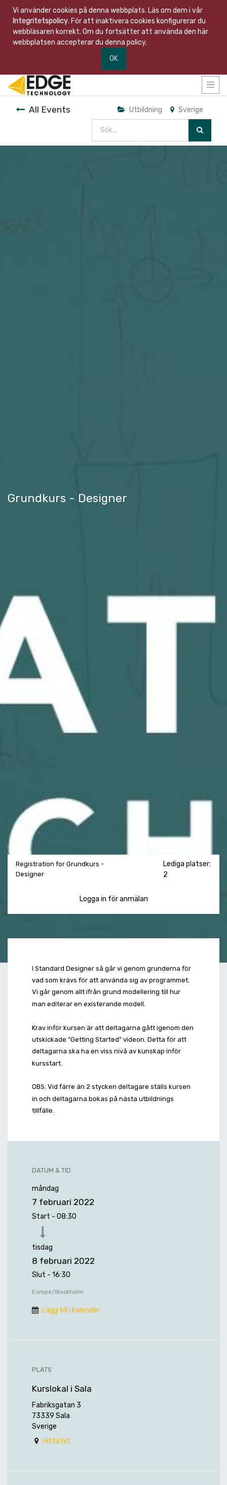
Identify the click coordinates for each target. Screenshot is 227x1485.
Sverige (186, 109)
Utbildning (140, 109)
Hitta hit (56, 1441)
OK (113, 58)
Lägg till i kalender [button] (71, 1310)
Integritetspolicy (40, 21)
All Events (43, 109)
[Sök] (199, 130)
